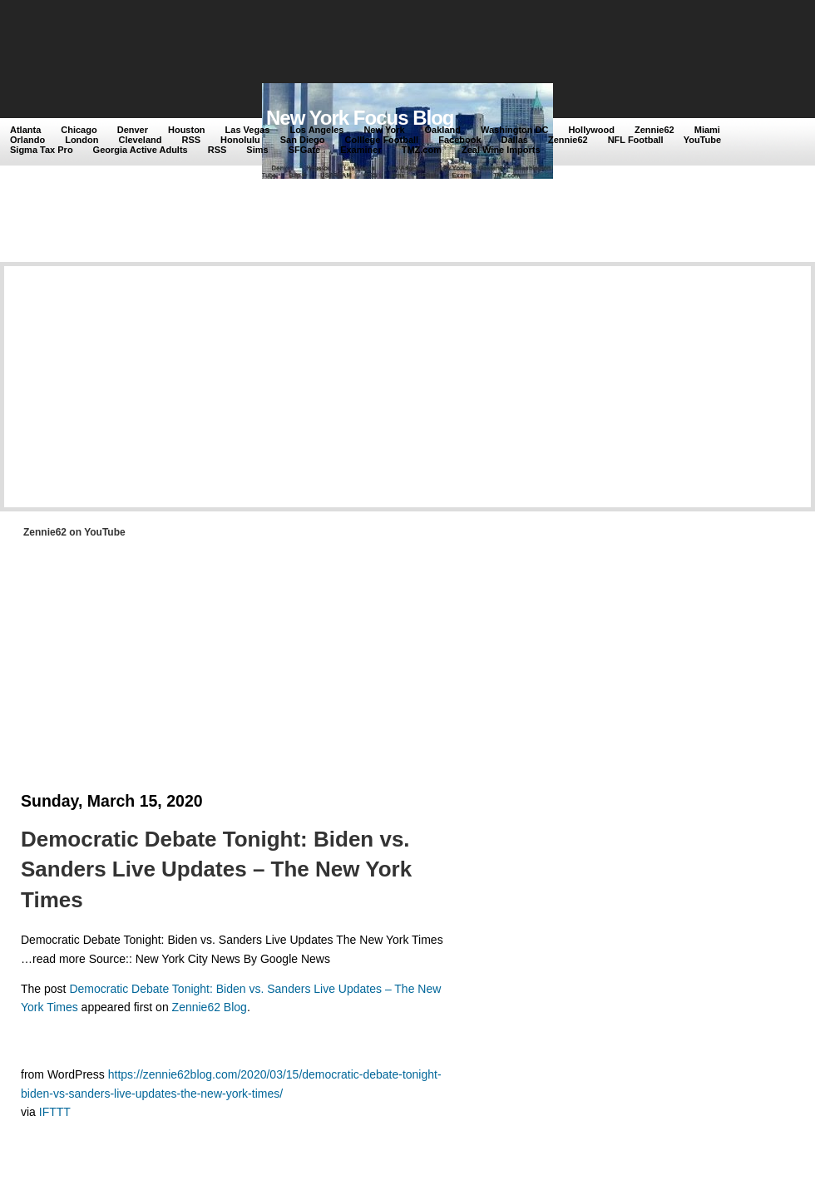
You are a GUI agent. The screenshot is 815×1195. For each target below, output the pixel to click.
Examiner (361, 150)
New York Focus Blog (360, 117)
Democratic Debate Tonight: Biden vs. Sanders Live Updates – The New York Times (216, 869)
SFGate (305, 150)
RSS (190, 140)
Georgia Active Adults (140, 150)
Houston (186, 130)
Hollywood (591, 130)
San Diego (302, 140)
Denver (132, 130)
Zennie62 (654, 130)
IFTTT (55, 1111)
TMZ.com (422, 150)
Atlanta (25, 130)
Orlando (27, 140)
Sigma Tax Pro (41, 150)
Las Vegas (247, 130)
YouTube (702, 140)
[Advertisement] (315, 43)
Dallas (514, 140)
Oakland (443, 130)
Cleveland (140, 140)
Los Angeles (316, 130)
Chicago (78, 130)
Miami (707, 130)
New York (383, 130)
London (81, 140)
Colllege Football (382, 140)
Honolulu (240, 140)
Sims (257, 150)
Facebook (459, 140)
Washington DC (514, 130)
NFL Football (636, 140)
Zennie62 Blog (209, 1007)
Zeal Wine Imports (501, 150)
